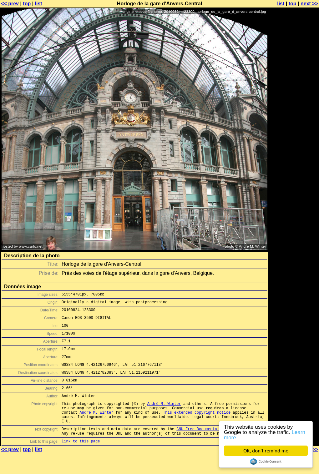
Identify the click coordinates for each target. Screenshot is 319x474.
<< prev (10, 3)
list (38, 3)
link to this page (81, 461)
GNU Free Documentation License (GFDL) (218, 447)
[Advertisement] (294, 155)
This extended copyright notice (196, 428)
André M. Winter (164, 417)
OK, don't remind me (265, 450)
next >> (309, 3)
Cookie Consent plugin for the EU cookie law (265, 461)
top (27, 3)
